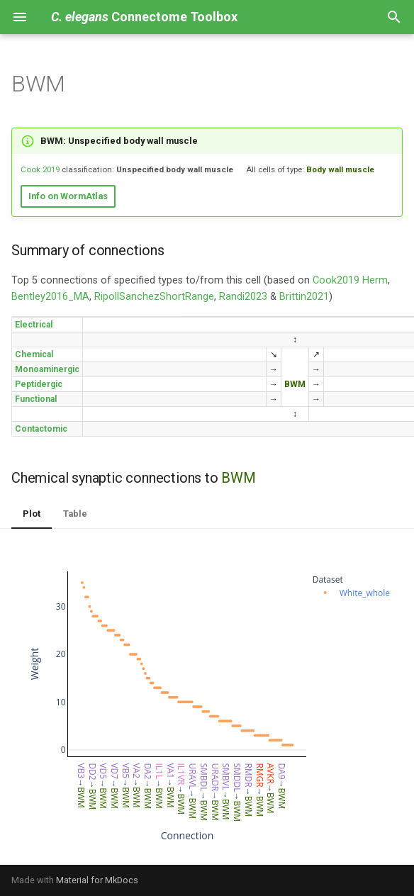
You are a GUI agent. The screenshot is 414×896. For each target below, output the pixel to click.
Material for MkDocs (97, 880)
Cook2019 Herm (350, 280)
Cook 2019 (40, 169)
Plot (31, 513)
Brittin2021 (304, 297)
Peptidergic (38, 384)
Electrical (33, 325)
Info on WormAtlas (68, 196)
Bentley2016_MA (50, 297)
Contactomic (41, 429)
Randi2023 (243, 297)
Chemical (34, 354)
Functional (36, 399)
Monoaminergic (47, 369)
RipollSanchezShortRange (154, 297)
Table (75, 513)
